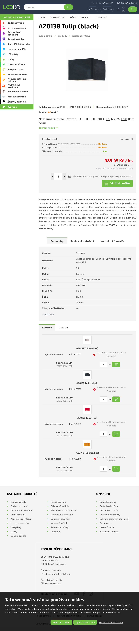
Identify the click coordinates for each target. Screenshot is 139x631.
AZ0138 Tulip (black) (87, 383)
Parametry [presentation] (57, 241)
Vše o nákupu (57, 17)
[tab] (57, 241)
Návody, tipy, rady (80, 17)
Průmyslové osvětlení (13, 86)
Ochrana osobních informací (114, 518)
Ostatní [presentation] (63, 327)
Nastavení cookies (109, 531)
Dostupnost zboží (109, 510)
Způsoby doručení (109, 506)
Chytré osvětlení (16, 27)
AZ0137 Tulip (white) (87, 348)
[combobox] (92, 9)
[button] (64, 176)
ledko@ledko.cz (129, 2)
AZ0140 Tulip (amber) (87, 452)
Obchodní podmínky (110, 514)
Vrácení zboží (107, 527)
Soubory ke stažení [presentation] (82, 241)
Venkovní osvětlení (18, 91)
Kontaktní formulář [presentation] (112, 241)
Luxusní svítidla (16, 64)
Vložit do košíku (120, 183)
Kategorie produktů (17, 17)
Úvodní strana (45, 35)
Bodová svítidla (15, 22)
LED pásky (12, 54)
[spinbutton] (58, 176)
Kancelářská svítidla (18, 44)
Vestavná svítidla (16, 96)
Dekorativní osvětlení (13, 33)
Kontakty (101, 17)
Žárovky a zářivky (16, 101)
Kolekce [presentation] (47, 327)
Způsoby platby (108, 501)
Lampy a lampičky (17, 49)
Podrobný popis (47, 127)
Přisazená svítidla (17, 74)
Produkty (62, 35)
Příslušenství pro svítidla (16, 80)
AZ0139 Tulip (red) (87, 417)
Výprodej (12, 106)
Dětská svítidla (15, 38)
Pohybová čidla (15, 69)
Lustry (11, 59)
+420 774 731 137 (104, 2)
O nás (42, 17)
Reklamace (105, 523)
